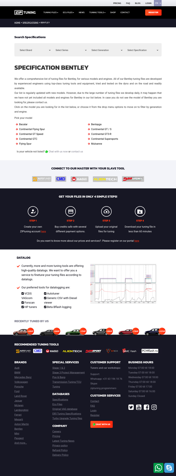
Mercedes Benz (23, 377)
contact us (77, 151)
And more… (20, 442)
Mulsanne (96, 143)
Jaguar (18, 400)
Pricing (117, 3)
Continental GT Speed (31, 134)
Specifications (30, 22)
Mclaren (18, 405)
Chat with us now (56, 151)
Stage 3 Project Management (68, 372)
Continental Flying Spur (32, 129)
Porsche (18, 386)
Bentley (18, 428)
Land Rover (20, 396)
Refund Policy (60, 450)
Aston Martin (21, 424)
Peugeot (19, 438)
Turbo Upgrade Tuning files (67, 418)
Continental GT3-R (101, 134)
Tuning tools (97, 12)
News (82, 12)
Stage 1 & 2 (58, 367)
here (43, 231)
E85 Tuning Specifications (66, 413)
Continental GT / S (101, 129)
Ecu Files (57, 404)
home (17, 22)
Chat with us (101, 424)
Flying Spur (25, 143)
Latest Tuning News (63, 440)
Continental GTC (28, 138)
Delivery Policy (60, 454)
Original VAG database (65, 409)
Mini (16, 433)
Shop (113, 12)
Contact (125, 12)
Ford (16, 391)
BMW (17, 372)
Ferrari (18, 414)
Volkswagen (21, 381)
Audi (16, 367)
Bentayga (96, 124)
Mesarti (18, 419)
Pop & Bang (58, 377)
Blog (137, 3)
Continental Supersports (104, 138)
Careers (56, 431)
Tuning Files (50, 12)
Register (153, 12)
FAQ (128, 3)
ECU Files (68, 12)
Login (148, 3)
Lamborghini (21, 410)
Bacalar (23, 124)
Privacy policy (60, 445)
